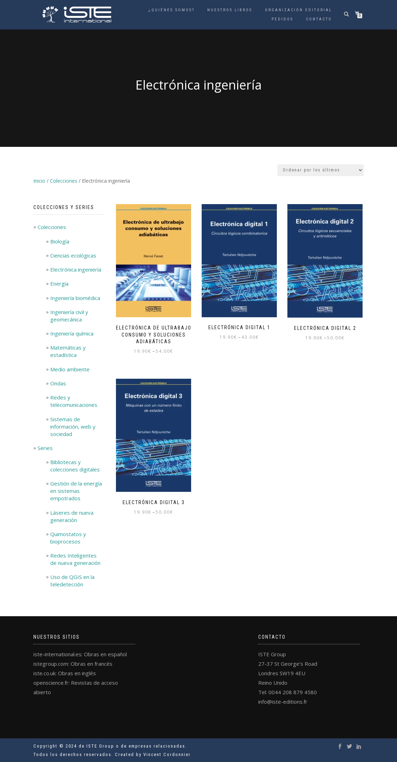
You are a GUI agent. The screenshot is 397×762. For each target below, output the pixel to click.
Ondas (58, 383)
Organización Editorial (298, 10)
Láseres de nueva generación (71, 516)
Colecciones (63, 180)
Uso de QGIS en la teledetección (72, 580)
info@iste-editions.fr (282, 701)
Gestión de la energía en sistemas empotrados (76, 491)
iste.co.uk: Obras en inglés (64, 673)
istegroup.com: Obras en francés (72, 663)
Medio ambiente (70, 369)
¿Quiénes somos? (172, 10)
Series (45, 447)
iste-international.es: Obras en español (80, 654)
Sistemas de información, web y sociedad (73, 426)
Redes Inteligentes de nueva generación (75, 559)
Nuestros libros (229, 10)
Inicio (39, 180)
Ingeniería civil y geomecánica (69, 315)
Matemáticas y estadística (68, 351)
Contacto (319, 19)
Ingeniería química (71, 333)
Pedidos (282, 19)
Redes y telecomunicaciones (73, 401)
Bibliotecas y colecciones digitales (75, 465)
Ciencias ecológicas (73, 255)
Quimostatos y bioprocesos (68, 537)
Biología (59, 241)
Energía (59, 283)
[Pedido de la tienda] (321, 170)
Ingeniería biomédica (75, 297)
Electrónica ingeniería (75, 269)
